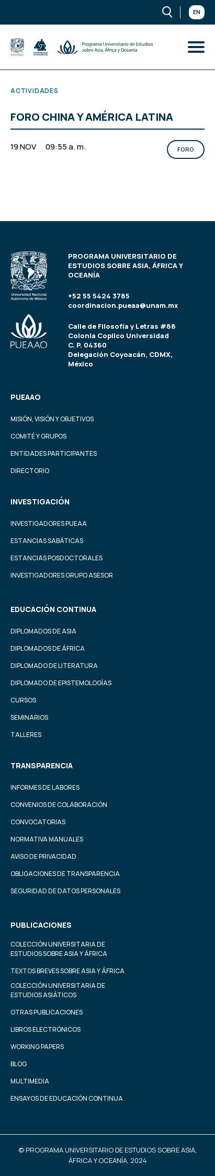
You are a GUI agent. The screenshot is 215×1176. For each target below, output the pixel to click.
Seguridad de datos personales (65, 890)
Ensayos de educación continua (66, 1098)
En (196, 12)
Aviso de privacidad (43, 856)
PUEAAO (25, 397)
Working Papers (37, 1046)
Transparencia (41, 765)
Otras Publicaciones (46, 1012)
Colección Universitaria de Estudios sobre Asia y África (58, 949)
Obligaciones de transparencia (65, 873)
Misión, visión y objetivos (52, 418)
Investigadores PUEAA (48, 523)
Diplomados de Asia (43, 631)
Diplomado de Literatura (54, 665)
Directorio (29, 470)
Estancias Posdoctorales (56, 558)
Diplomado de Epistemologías (60, 682)
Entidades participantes (53, 453)
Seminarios (29, 717)
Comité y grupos (38, 436)
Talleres (25, 734)
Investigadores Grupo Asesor (61, 575)
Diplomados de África (47, 648)
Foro (185, 149)
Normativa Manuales (46, 839)
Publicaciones (41, 925)
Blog (18, 1063)
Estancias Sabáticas (46, 540)
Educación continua (53, 609)
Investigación (40, 501)
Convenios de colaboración (58, 804)
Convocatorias (37, 821)
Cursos (23, 700)
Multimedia (29, 1081)
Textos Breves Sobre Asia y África (67, 970)
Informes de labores (45, 787)
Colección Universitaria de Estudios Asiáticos (57, 990)
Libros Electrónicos (45, 1029)
